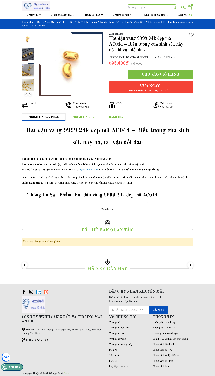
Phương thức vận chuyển (166, 333)
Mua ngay (150, 88)
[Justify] (174, 7)
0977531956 (42, 340)
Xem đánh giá (116, 34)
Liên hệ (113, 361)
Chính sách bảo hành (164, 344)
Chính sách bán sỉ (162, 366)
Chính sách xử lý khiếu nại (166, 355)
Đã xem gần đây (107, 269)
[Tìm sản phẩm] (152, 7)
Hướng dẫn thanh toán (165, 328)
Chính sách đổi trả (162, 350)
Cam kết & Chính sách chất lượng (170, 339)
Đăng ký (158, 310)
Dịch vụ (182, 15)
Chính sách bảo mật (163, 361)
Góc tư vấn (114, 355)
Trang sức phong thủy (154, 15)
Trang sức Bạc (92, 15)
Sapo (66, 373)
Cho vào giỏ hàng (160, 74)
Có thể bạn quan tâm (108, 230)
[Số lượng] (115, 74)
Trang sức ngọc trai (61, 15)
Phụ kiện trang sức (119, 366)
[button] (29, 94)
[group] (71, 64)
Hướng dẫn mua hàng (164, 322)
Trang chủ (32, 15)
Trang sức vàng (121, 15)
